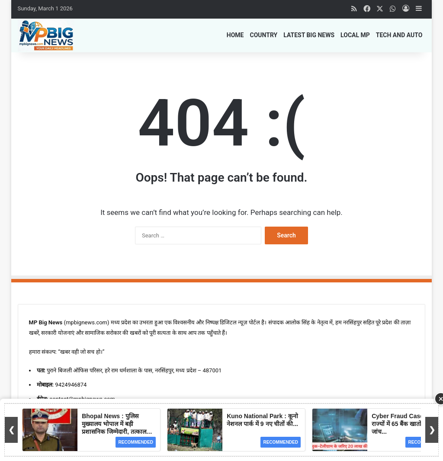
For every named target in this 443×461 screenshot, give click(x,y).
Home (235, 35)
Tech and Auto (399, 35)
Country (263, 35)
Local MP (355, 35)
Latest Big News (308, 35)
